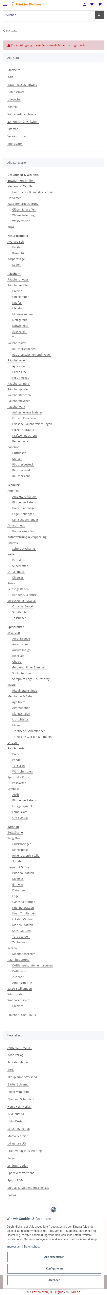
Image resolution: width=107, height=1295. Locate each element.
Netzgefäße (20, 320)
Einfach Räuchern (24, 418)
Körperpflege (16, 259)
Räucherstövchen (19, 401)
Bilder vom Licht (18, 1092)
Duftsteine (19, 971)
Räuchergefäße (18, 285)
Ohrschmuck (16, 572)
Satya (11, 1158)
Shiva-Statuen (21, 931)
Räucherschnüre (19, 383)
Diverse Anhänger (24, 508)
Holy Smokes (20, 378)
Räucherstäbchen (24, 349)
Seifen (16, 265)
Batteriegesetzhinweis (22, 85)
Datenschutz (16, 92)
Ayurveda (18, 366)
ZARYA (12, 1195)
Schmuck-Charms (23, 548)
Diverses (18, 577)
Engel (16, 896)
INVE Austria (16, 1114)
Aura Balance (21, 638)
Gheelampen (20, 297)
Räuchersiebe (21, 476)
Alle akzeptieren (54, 1257)
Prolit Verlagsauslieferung (25, 1151)
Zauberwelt (19, 942)
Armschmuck (16, 525)
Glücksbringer (21, 844)
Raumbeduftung (18, 959)
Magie (12, 685)
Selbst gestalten (18, 589)
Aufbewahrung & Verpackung (27, 537)
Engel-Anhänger (23, 514)
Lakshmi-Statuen (23, 919)
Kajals (16, 247)
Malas (16, 725)
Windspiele (15, 994)
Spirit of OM (16, 1180)
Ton (14, 337)
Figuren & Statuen (20, 867)
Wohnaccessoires (19, 1000)
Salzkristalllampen (20, 988)
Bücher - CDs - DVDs (22, 1015)
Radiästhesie (16, 748)
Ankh (15, 794)
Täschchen (19, 618)
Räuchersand (21, 470)
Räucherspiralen (19, 389)
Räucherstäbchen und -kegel (31, 354)
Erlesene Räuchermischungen (32, 424)
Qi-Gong (13, 742)
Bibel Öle (18, 656)
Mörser (17, 459)
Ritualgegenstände (24, 690)
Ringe (11, 583)
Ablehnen (54, 1280)
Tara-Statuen (21, 936)
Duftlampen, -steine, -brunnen (32, 965)
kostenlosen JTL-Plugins (47, 1292)
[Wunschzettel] (92, 4)
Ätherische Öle (22, 983)
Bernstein (18, 560)
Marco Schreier (18, 1136)
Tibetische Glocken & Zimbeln (32, 737)
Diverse (17, 291)
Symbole (13, 789)
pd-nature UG (17, 1143)
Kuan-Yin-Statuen (24, 913)
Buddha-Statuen (23, 873)
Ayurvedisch (16, 241)
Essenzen (14, 633)
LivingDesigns (17, 1121)
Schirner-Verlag (18, 1165)
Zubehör (13, 447)
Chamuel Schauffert (21, 1099)
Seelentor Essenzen (25, 673)
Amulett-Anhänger (24, 496)
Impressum (15, 144)
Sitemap (13, 129)
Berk (10, 1070)
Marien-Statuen (22, 925)
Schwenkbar (20, 326)
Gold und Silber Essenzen (29, 667)
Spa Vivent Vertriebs (21, 1173)
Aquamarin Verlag (20, 1047)
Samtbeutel (20, 612)
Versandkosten (17, 136)
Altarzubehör (21, 708)
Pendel (16, 760)
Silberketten (20, 566)
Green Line (19, 372)
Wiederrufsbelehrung (22, 114)
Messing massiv (22, 314)
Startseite (14, 70)
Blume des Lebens (24, 502)
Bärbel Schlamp (18, 1084)
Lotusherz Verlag (19, 1129)
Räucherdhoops (18, 279)
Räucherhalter (17, 343)
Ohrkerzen (15, 198)
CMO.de (75, 1292)
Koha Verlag (15, 1055)
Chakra (17, 661)
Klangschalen (21, 713)
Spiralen (17, 861)
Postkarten (19, 783)
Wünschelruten (22, 771)
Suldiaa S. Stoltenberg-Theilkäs (28, 1188)
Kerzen (12, 948)
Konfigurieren (54, 1268)
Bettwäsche (15, 832)
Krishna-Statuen (23, 907)
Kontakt (13, 107)
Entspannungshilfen (21, 180)
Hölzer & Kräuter (23, 430)
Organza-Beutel (22, 606)
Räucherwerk (16, 406)
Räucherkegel (17, 360)
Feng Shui (14, 838)
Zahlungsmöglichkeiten (23, 121)
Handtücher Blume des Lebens (32, 192)
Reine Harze (20, 441)
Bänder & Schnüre (24, 595)
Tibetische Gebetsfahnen (29, 731)
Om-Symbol (20, 818)
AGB (10, 77)
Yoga (11, 227)
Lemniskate (19, 812)
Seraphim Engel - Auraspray (31, 679)
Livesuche (14, 99)
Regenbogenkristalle (25, 855)
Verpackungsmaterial (22, 600)
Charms (13, 543)
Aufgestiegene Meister (27, 412)
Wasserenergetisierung (23, 204)
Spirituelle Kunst (19, 777)
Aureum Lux (20, 644)
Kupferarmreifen (23, 531)
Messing (17, 308)
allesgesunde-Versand (22, 1077)
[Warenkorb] (100, 4)
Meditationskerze (23, 954)
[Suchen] (49, 15)
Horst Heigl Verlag (19, 1106)
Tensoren (18, 766)
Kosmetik (18, 253)
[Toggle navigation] (5, 2)
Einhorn (17, 884)
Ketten (12, 554)
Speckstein (19, 331)
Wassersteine (21, 221)
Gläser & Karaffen (24, 209)
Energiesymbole (22, 806)
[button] (84, 4)
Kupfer (16, 302)
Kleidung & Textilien (21, 186)
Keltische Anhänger (25, 520)
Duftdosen (19, 453)
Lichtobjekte (20, 719)
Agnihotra (18, 702)
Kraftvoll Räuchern (24, 435)
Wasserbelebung (23, 215)
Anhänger (14, 491)
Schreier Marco (18, 1062)
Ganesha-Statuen (23, 902)
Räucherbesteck (22, 464)
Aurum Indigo (21, 650)
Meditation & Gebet (20, 696)
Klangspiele (20, 850)
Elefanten (18, 890)
